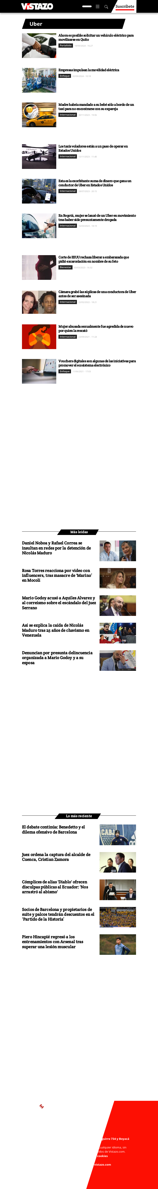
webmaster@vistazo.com (82, 1143)
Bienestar (65, 267)
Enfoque (65, 75)
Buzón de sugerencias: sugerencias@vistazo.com (76, 1165)
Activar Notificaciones (78, 1129)
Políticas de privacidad (61, 1156)
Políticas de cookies (94, 1156)
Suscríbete (125, 8)
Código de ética (76, 1160)
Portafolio (65, 45)
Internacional (68, 114)
